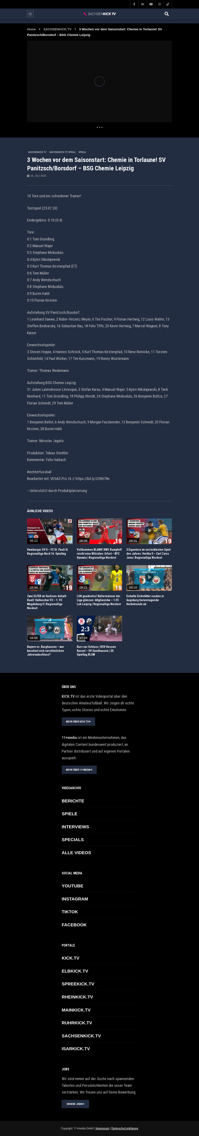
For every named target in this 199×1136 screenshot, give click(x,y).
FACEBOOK (74, 924)
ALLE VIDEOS (76, 852)
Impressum (102, 1128)
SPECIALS (73, 839)
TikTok (70, 911)
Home (31, 29)
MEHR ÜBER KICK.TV (78, 721)
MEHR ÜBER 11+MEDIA (79, 769)
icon (49, 530)
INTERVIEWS (75, 826)
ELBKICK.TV (75, 971)
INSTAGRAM (75, 898)
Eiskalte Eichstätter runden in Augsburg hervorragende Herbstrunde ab (145, 600)
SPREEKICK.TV (78, 983)
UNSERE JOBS (75, 1104)
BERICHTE (73, 800)
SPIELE (82, 152)
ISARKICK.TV (76, 1048)
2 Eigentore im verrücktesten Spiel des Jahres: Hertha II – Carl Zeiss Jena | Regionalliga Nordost (148, 553)
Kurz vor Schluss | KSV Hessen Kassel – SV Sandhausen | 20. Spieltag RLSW (96, 650)
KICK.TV (70, 958)
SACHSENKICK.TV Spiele (62, 152)
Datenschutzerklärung (124, 1128)
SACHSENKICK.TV (57, 29)
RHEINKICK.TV (77, 996)
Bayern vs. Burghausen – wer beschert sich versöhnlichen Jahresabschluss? (45, 650)
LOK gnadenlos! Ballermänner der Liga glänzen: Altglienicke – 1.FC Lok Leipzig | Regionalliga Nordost (99, 600)
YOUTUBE (72, 885)
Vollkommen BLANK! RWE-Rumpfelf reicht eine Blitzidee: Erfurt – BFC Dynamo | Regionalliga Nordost (99, 553)
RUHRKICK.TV (77, 1022)
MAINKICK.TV (76, 1009)
